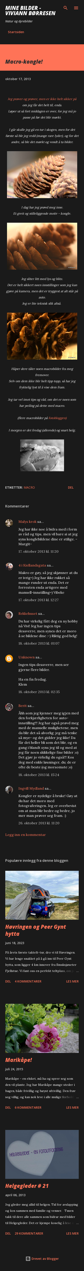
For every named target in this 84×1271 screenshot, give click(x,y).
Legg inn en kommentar (25, 834)
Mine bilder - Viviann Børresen (30, 10)
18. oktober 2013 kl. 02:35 (39, 692)
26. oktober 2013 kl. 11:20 (38, 823)
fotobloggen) (57, 418)
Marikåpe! (18, 1059)
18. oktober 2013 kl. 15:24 (38, 775)
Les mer (72, 981)
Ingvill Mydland (31, 788)
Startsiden (16, 32)
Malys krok (27, 521)
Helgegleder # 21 (27, 1185)
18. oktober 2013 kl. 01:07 (38, 643)
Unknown (26, 657)
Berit (22, 705)
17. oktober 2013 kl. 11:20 (38, 551)
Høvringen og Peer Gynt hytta (35, 930)
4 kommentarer (28, 981)
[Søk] (65, 8)
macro (29, 487)
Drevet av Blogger (42, 1259)
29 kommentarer (29, 1233)
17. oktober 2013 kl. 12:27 (38, 600)
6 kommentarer (28, 1107)
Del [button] (70, 487)
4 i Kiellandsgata (32, 565)
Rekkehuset (27, 613)
